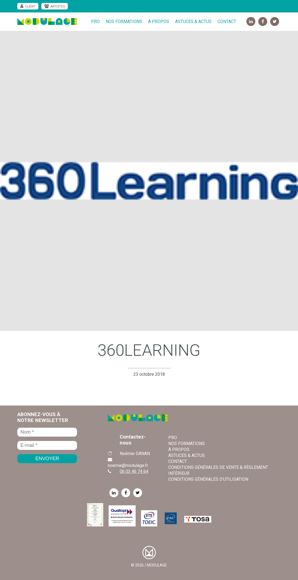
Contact (226, 21)
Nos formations (124, 21)
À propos (158, 21)
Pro (95, 21)
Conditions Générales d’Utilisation (208, 479)
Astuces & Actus (193, 21)
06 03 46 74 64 (134, 471)
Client (30, 6)
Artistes (57, 6)
